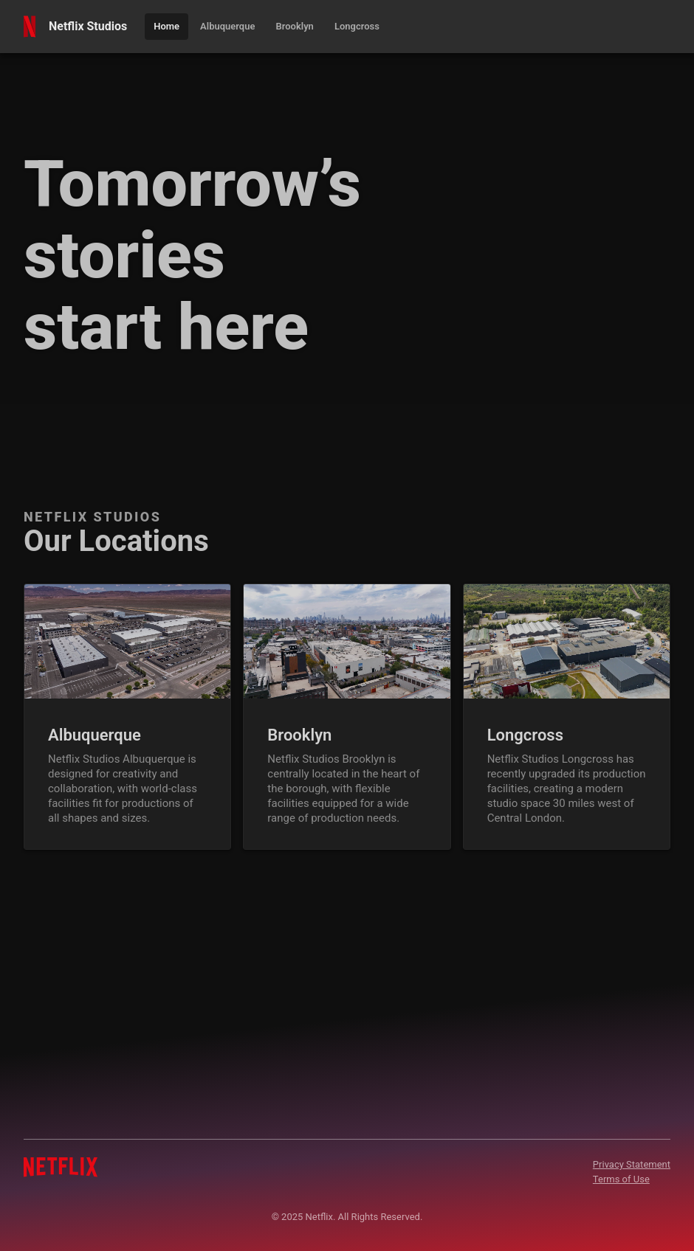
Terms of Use (621, 1179)
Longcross (525, 735)
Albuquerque (94, 735)
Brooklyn (299, 735)
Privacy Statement (631, 1164)
